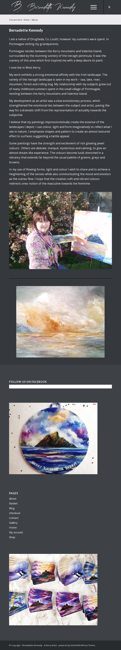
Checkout (14, 513)
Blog (12, 508)
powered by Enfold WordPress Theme (77, 645)
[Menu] (93, 7)
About (12, 498)
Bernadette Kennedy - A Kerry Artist (39, 645)
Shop (12, 537)
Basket (13, 503)
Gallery (13, 522)
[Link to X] (109, 7)
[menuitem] (93, 7)
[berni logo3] (50, 7)
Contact (14, 518)
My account (16, 532)
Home (13, 527)
